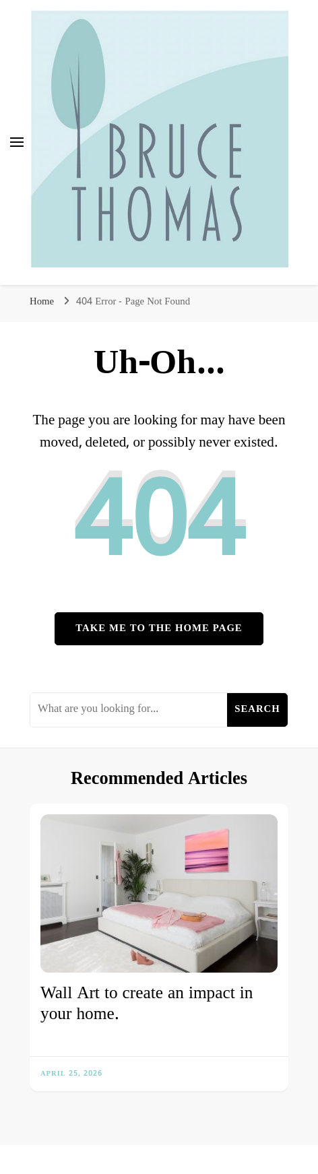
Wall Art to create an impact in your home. (146, 1004)
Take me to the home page (158, 628)
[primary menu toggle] (17, 142)
